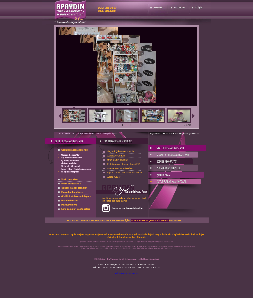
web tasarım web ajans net (126, 273)
